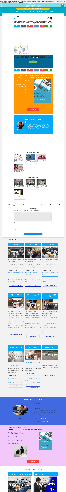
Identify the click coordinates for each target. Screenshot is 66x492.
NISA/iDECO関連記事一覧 (33, 367)
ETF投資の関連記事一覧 (33, 316)
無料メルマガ (18, 11)
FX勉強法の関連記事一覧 (16, 264)
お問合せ (51, 11)
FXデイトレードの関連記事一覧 (33, 264)
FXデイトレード (31, 11)
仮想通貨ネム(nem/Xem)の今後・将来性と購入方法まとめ (47, 161)
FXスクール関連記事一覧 (50, 264)
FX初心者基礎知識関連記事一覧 (16, 314)
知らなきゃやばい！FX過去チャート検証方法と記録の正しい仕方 (28, 176)
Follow (33, 60)
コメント (15, 191)
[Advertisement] (33, 37)
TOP (13, 11)
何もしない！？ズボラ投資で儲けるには (38, 161)
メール (15, 206)
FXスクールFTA (39, 11)
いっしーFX (48, 18)
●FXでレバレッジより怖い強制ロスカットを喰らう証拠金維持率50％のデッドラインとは (16, 306)
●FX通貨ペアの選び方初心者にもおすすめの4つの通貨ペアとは (16, 302)
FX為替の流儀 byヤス (45, 398)
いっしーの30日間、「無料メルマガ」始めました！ (33, 8)
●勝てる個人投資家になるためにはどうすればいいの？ (15, 359)
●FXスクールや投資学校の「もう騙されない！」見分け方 (50, 253)
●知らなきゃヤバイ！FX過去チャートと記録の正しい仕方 (16, 253)
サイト (15, 209)
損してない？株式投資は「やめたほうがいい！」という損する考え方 (38, 176)
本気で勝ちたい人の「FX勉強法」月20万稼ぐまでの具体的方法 (18, 176)
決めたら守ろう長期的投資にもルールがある (18, 161)
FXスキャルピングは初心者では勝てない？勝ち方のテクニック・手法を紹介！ (47, 176)
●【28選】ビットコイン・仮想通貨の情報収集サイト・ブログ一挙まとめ (49, 308)
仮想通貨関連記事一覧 (50, 316)
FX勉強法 (24, 11)
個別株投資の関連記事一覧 (16, 365)
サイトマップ (46, 11)
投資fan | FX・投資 (33, 5)
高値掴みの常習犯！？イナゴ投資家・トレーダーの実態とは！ (28, 161)
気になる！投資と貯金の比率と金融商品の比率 (32, 363)
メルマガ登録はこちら (33, 109)
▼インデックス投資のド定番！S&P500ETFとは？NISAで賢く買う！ (32, 292)
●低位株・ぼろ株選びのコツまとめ (13, 356)
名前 (15, 202)
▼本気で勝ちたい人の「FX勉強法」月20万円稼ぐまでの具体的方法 (16, 240)
